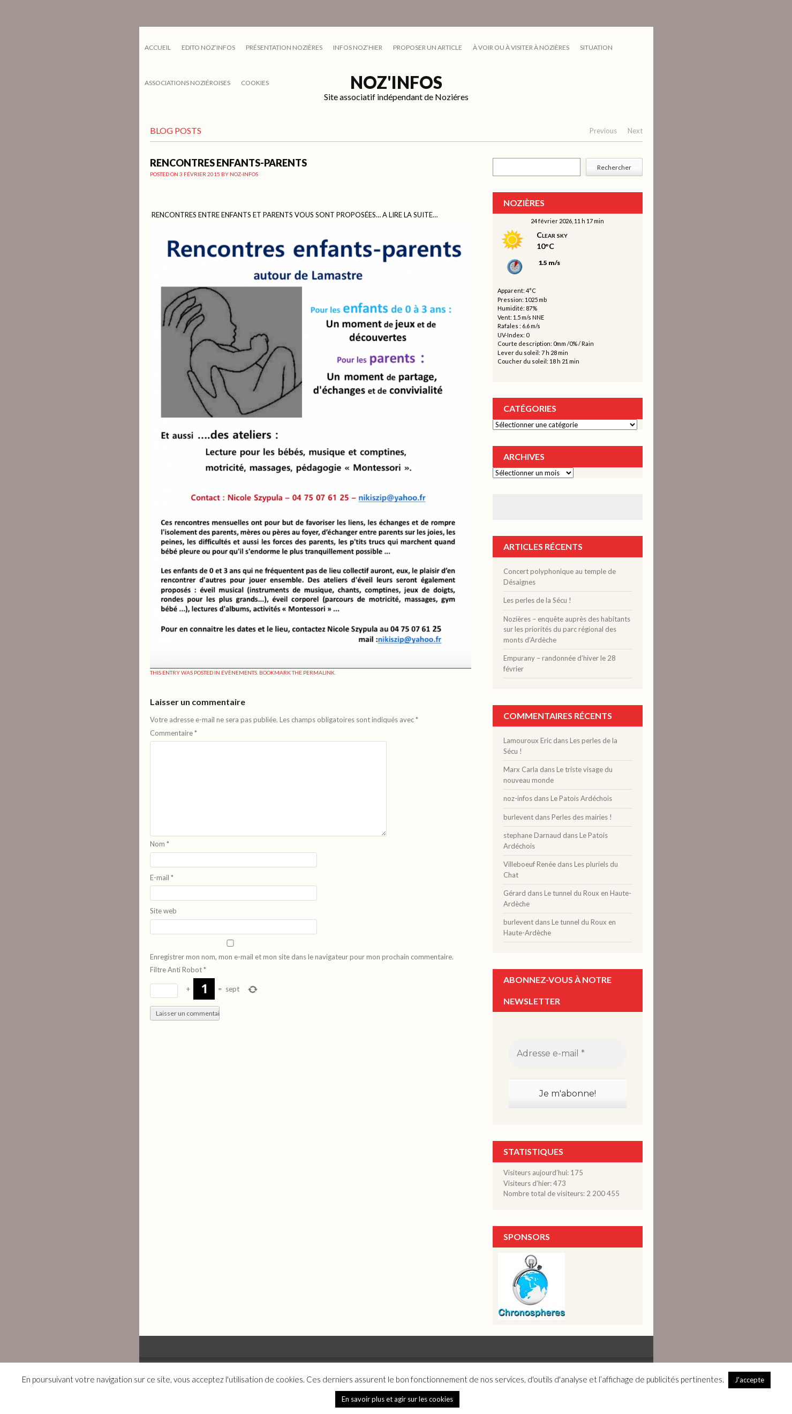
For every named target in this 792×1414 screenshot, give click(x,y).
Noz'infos (396, 82)
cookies (255, 83)
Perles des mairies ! (582, 817)
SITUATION (596, 47)
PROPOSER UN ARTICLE (427, 47)
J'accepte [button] (749, 1379)
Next (635, 130)
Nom (159, 844)
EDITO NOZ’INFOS (208, 47)
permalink (319, 672)
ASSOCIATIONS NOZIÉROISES (187, 83)
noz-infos (244, 174)
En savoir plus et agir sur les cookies (397, 1399)
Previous (603, 130)
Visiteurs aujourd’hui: (536, 1172)
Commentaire (173, 733)
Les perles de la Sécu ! (537, 600)
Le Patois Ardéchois (581, 798)
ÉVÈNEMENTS (239, 672)
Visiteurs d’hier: (528, 1183)
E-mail (162, 877)
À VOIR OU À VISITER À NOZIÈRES (521, 47)
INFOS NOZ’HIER (357, 47)
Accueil (158, 47)
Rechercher (614, 167)
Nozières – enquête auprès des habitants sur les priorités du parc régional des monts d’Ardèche (566, 629)
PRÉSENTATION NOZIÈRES (284, 47)
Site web (163, 910)
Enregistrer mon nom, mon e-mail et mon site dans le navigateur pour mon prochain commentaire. (302, 956)
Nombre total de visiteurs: (544, 1193)
